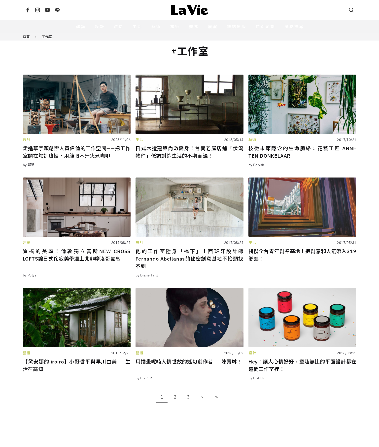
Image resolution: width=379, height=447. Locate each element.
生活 (137, 26)
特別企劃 (266, 26)
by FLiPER (144, 378)
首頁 (26, 37)
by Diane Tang (147, 275)
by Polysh (256, 165)
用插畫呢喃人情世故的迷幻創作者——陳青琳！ (189, 361)
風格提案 (294, 26)
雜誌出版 (237, 26)
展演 (213, 26)
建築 (81, 26)
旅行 (175, 26)
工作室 (47, 37)
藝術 (156, 26)
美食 (194, 26)
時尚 (119, 26)
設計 (100, 26)
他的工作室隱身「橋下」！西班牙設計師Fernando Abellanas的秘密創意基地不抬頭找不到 (189, 258)
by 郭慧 (29, 165)
